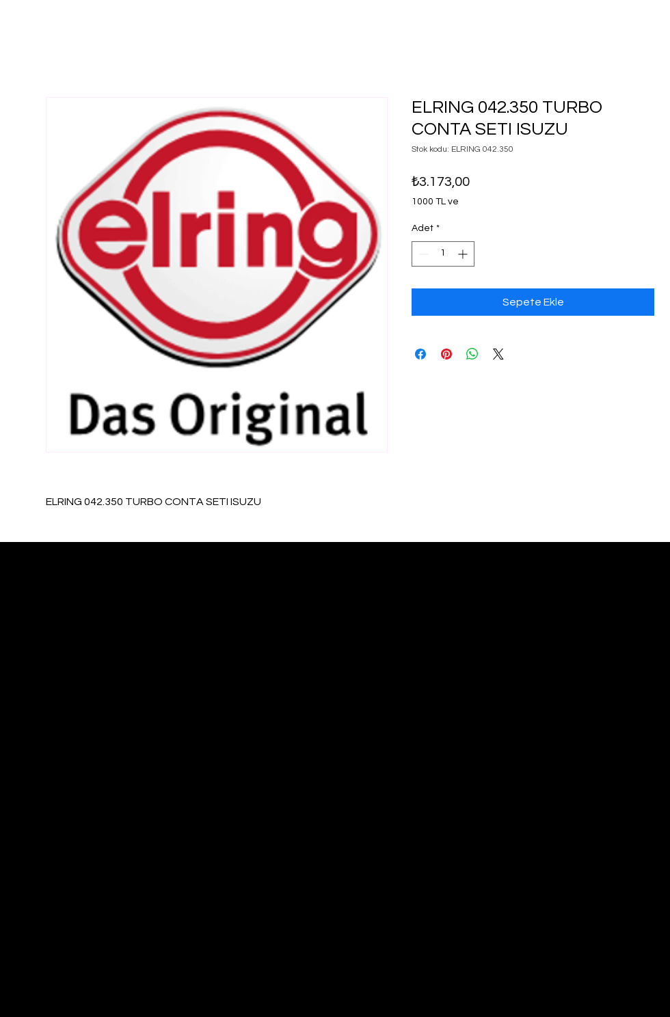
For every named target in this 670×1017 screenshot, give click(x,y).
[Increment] (463, 254)
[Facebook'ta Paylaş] (420, 354)
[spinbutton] (443, 254)
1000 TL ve (435, 201)
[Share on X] (498, 354)
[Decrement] (422, 254)
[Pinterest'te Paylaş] (446, 354)
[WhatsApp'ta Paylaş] (472, 354)
